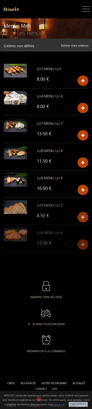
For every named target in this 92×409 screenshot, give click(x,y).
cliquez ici (60, 404)
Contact (41, 389)
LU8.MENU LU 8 (50, 150)
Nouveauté (28, 383)
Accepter (78, 404)
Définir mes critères (74, 46)
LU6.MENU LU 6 (50, 232)
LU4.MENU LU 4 (50, 96)
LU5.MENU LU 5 (50, 205)
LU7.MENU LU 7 (50, 123)
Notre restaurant (54, 383)
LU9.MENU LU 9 (50, 178)
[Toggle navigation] (86, 8)
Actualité (79, 383)
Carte (11, 383)
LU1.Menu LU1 (49, 68)
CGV (54, 389)
